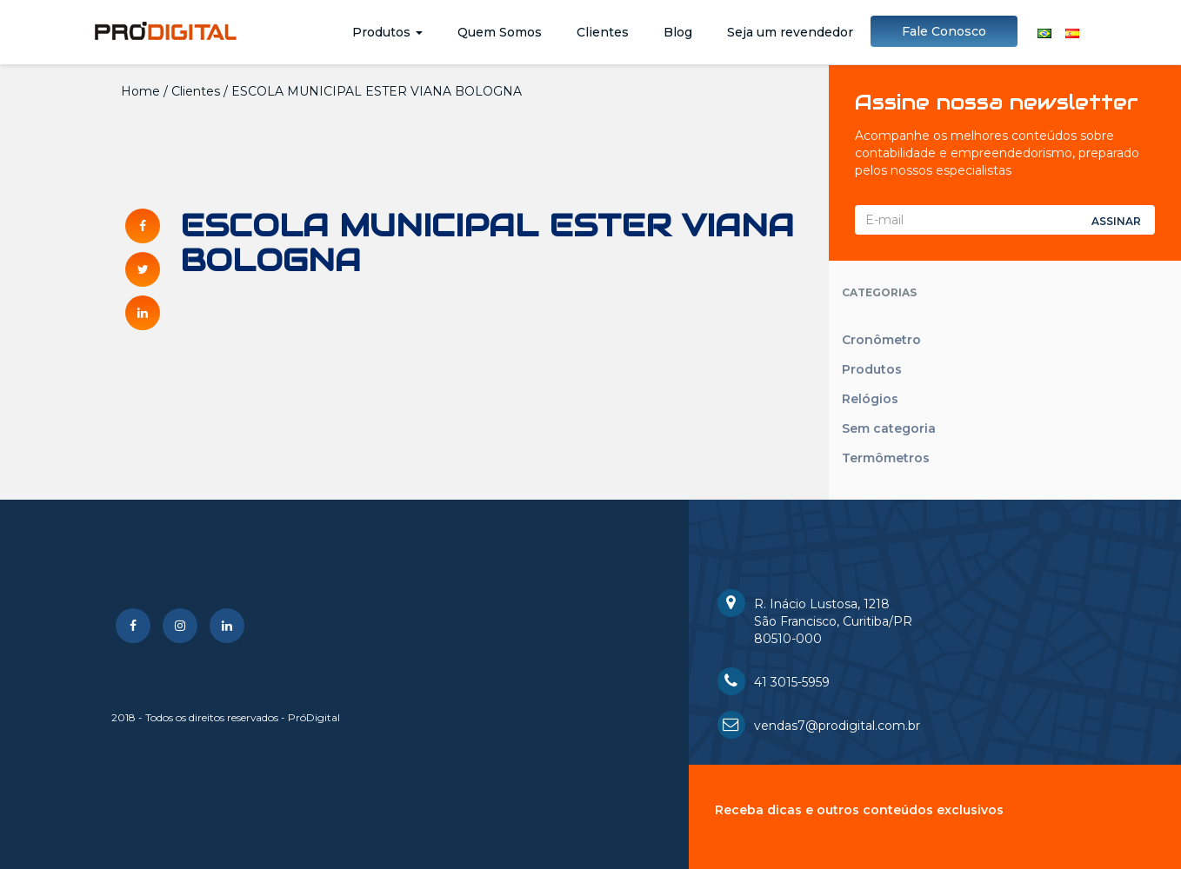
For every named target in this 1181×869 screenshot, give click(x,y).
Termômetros (886, 458)
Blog (678, 32)
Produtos (387, 32)
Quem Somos (499, 32)
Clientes (603, 32)
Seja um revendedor (790, 32)
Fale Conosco (944, 31)
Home (140, 91)
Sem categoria (889, 428)
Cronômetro (881, 340)
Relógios (870, 399)
